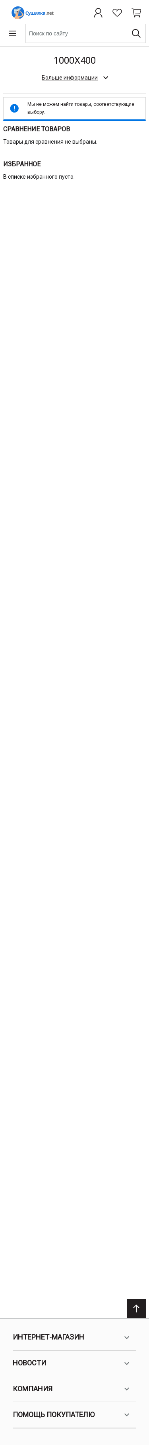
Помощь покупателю (72, 1415)
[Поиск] (136, 33)
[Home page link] (31, 13)
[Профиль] (98, 12)
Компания (72, 1389)
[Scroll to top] (136, 1308)
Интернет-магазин (72, 1337)
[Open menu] (12, 33)
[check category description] (74, 77)
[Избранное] (117, 12)
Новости (72, 1363)
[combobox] (85, 33)
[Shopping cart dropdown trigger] (136, 12)
